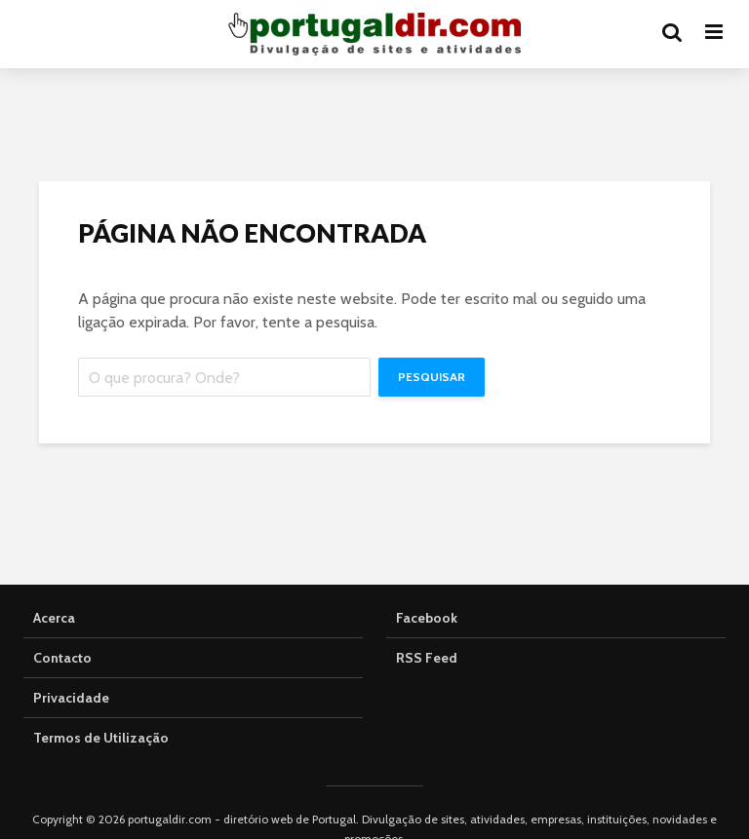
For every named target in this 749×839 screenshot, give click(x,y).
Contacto (62, 658)
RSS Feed (426, 658)
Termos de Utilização (101, 737)
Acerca (54, 618)
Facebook (426, 618)
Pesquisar (431, 376)
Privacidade (71, 697)
